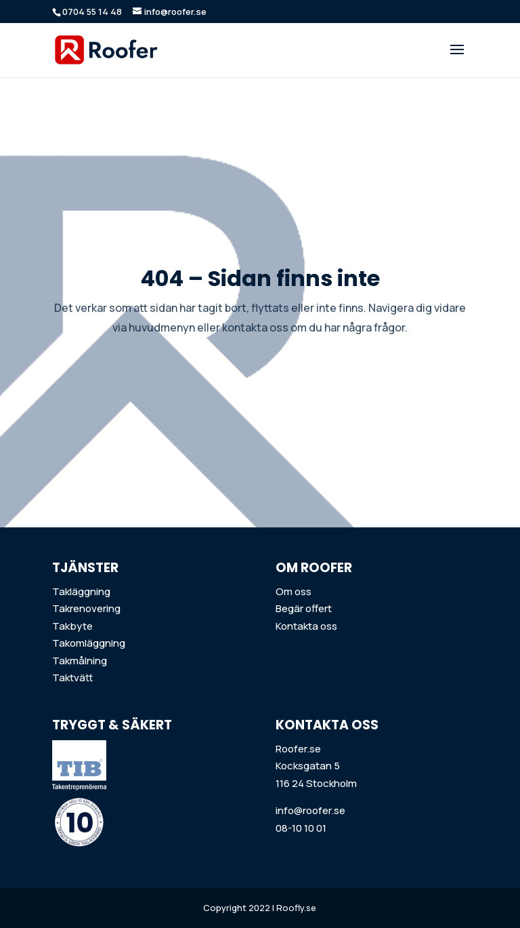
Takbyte (72, 626)
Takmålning (79, 660)
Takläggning (81, 591)
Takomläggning (88, 643)
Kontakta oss (306, 626)
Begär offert (304, 608)
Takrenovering (86, 608)
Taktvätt (72, 677)
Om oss (293, 591)
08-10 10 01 (301, 828)
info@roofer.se (310, 810)
